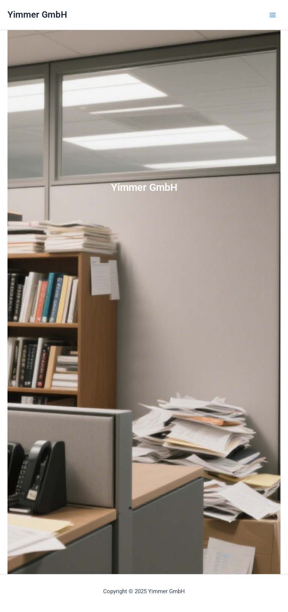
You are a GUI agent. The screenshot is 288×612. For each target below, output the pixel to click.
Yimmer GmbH (37, 14)
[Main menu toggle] (272, 15)
